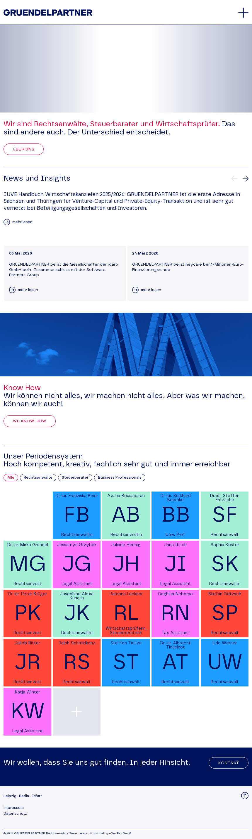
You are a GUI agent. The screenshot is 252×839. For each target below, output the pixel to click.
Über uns (23, 149)
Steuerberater (75, 478)
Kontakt (228, 763)
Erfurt (37, 796)
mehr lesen (22, 222)
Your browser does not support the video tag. (126, 69)
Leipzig (10, 796)
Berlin (24, 796)
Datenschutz (15, 814)
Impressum (14, 808)
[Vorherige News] (234, 178)
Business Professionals (120, 478)
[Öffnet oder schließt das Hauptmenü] (243, 13)
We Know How (29, 421)
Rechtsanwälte (38, 478)
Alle (10, 478)
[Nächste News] (245, 178)
